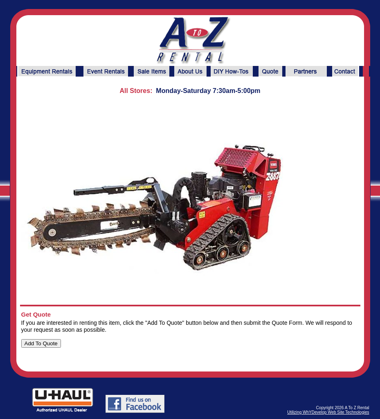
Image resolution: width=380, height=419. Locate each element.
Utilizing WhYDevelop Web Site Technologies (328, 412)
